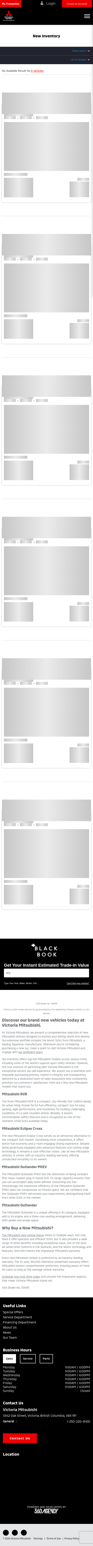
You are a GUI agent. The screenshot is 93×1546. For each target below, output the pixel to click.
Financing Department (19, 1322)
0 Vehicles (37, 70)
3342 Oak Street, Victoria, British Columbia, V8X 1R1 (42, 1415)
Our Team (10, 1337)
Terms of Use (53, 1538)
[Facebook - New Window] (6, 1533)
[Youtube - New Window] (15, 1533)
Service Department (17, 1317)
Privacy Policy (71, 1538)
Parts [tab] (46, 1358)
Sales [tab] (9, 1358)
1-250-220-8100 (78, 1421)
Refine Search (79, 50)
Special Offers (13, 1312)
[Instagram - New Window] (24, 1533)
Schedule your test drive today (21, 1276)
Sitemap (38, 1538)
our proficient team (30, 1052)
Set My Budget (78, 59)
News (7, 1332)
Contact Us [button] (20, 1438)
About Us (10, 1327)
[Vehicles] (46, 973)
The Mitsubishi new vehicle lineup (23, 1235)
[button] (10, 3)
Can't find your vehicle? (78, 983)
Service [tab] (28, 1358)
